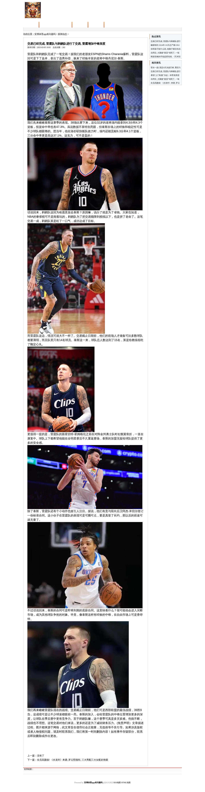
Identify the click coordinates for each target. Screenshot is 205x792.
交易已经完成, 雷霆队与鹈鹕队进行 (165, 71)
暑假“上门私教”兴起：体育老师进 (165, 75)
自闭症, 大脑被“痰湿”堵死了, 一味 (165, 79)
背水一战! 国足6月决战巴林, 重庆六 (166, 67)
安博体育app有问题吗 (45, 34)
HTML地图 (126, 782)
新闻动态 (62, 34)
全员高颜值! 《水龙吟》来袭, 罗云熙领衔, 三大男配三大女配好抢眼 (72, 760)
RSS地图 (117, 782)
